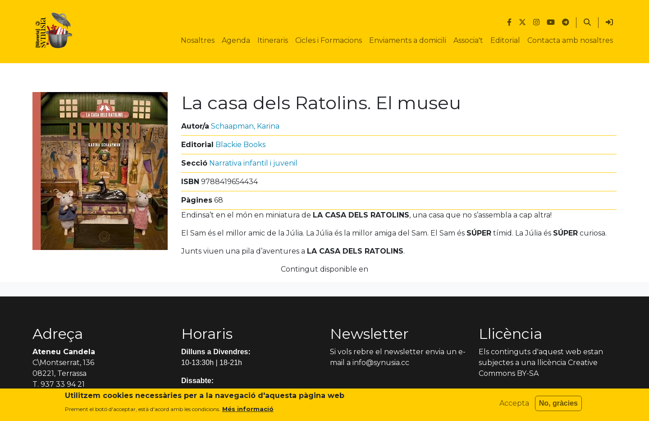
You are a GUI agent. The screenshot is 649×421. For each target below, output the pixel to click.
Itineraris (272, 40)
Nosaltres (198, 40)
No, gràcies (558, 405)
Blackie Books (240, 144)
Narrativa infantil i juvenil (253, 163)
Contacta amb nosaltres (570, 40)
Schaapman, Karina (245, 126)
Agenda (236, 40)
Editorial (505, 40)
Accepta (514, 405)
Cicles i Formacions (328, 40)
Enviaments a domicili (407, 40)
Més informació (248, 410)
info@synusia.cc (380, 362)
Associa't (468, 40)
